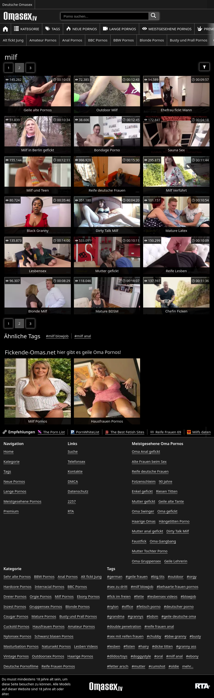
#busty (195, 636)
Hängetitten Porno (174, 521)
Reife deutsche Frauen (150, 471)
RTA (71, 511)
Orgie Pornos (41, 596)
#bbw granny (175, 636)
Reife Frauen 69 (165, 432)
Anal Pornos (72, 40)
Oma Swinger (143, 511)
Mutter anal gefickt (147, 531)
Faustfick (139, 541)
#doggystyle (141, 656)
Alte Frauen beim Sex (149, 461)
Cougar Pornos (16, 616)
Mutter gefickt (143, 501)
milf (10, 57)
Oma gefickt (167, 511)
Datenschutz (78, 491)
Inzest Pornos (15, 606)
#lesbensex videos (162, 596)
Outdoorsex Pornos (48, 656)
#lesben (113, 646)
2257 (72, 501)
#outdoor (175, 576)
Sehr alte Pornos (17, 576)
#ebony (192, 656)
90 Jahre (165, 481)
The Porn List (51, 432)
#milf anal (82, 336)
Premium (11, 511)
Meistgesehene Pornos (167, 28)
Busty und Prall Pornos (188, 40)
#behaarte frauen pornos (177, 586)
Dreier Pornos (15, 596)
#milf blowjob (57, 336)
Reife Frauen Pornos (58, 666)
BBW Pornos (123, 40)
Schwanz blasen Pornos (53, 636)
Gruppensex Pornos (45, 606)
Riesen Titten (166, 491)
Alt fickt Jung (13, 40)
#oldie (173, 666)
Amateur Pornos (42, 40)
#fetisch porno (148, 606)
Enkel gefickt (142, 491)
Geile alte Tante (171, 501)
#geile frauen (137, 576)
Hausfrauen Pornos (49, 626)
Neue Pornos (81, 28)
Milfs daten (199, 432)
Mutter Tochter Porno (150, 551)
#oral (158, 656)
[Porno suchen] (105, 16)
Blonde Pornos (152, 40)
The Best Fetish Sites (124, 432)
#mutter (138, 666)
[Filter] (204, 67)
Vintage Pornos (16, 656)
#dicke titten (162, 646)
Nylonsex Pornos (17, 636)
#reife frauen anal (159, 626)
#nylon (112, 606)
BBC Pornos (97, 40)
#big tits (157, 576)
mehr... (187, 666)
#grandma (115, 616)
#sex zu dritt (117, 586)
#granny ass (186, 646)
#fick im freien (119, 596)
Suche (72, 451)
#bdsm (152, 616)
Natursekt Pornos (56, 646)
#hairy (143, 646)
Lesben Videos (86, 646)
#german (114, 576)
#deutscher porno (179, 606)
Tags (52, 28)
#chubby (154, 636)
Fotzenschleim (144, 481)
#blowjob (188, 596)
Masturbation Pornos (21, 646)
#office (127, 606)
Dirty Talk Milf (177, 531)
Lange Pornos (119, 28)
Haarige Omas (144, 521)
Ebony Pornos (88, 596)
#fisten (129, 646)
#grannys (135, 616)
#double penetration (124, 626)
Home (9, 451)
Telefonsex (76, 461)
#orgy (192, 576)
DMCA (73, 481)
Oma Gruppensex (146, 561)
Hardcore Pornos (17, 586)
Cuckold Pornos (16, 626)
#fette (139, 596)
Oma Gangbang (163, 541)
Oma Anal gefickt (146, 451)
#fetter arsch (117, 666)
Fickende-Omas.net (30, 352)
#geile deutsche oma (178, 616)
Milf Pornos (64, 596)
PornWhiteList (85, 432)
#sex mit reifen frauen (125, 636)
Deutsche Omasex (17, 4)
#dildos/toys (117, 656)
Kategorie (26, 28)
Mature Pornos (43, 616)
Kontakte (75, 471)
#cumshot (157, 666)
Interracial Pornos (49, 586)
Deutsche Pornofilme (21, 666)
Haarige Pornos (80, 656)
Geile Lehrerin (175, 561)
